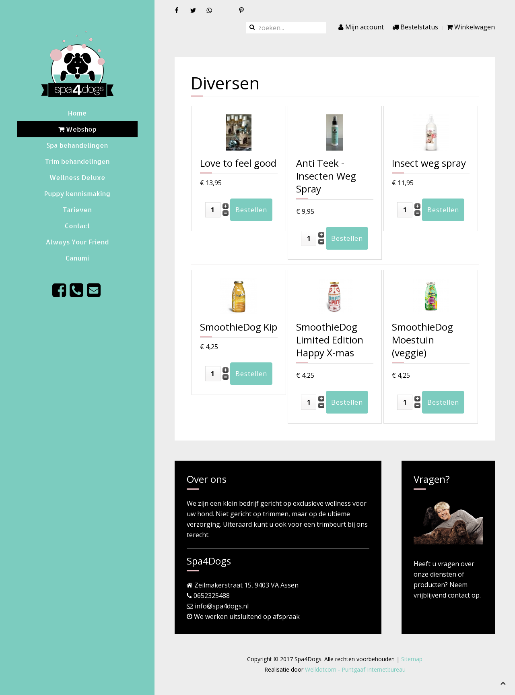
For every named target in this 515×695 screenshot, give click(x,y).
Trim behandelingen (77, 161)
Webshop (77, 129)
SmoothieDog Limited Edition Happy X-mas (329, 339)
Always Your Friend (77, 242)
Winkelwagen (471, 27)
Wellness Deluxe (77, 177)
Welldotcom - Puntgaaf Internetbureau (355, 669)
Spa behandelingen (77, 145)
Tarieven (77, 209)
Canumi (77, 258)
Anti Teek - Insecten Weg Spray (326, 175)
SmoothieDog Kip (238, 326)
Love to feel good (238, 163)
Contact (77, 225)
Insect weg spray (429, 163)
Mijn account (361, 27)
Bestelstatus (415, 27)
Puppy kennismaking (77, 193)
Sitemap (411, 659)
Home (77, 113)
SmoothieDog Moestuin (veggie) (422, 339)
